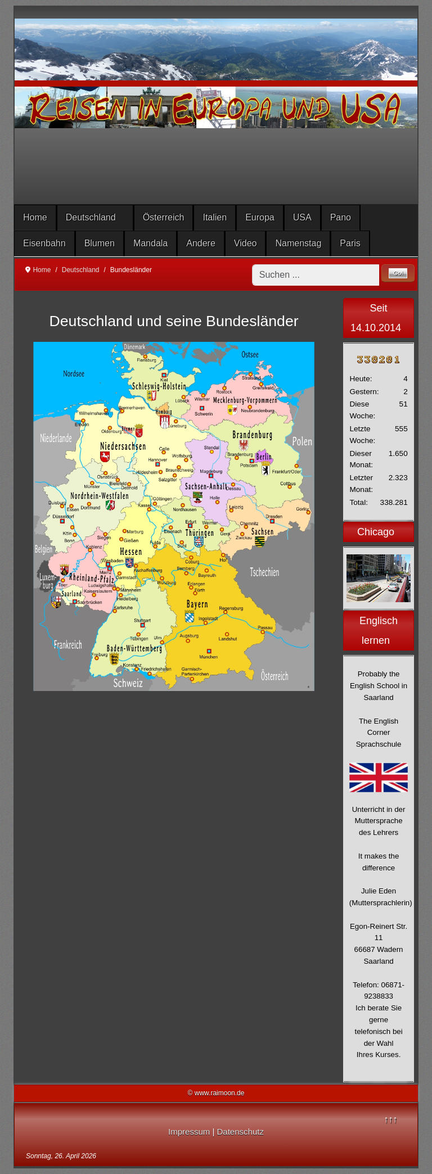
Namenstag (298, 243)
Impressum (189, 1131)
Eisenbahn (44, 243)
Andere (200, 243)
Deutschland (91, 217)
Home (35, 217)
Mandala (150, 243)
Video (245, 243)
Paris (350, 243)
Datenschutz (240, 1131)
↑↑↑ (390, 1119)
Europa (259, 217)
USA (302, 217)
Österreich (163, 217)
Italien (214, 217)
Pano (340, 217)
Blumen (99, 243)
